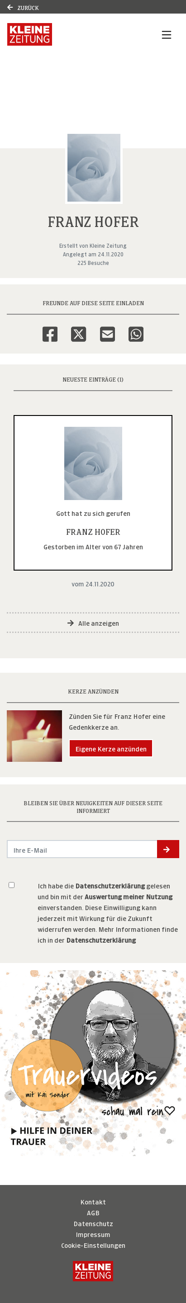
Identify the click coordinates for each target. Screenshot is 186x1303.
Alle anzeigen (93, 622)
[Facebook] (50, 328)
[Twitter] (78, 328)
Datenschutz (93, 1222)
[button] (168, 849)
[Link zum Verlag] (67, 34)
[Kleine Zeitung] (93, 1271)
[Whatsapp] (136, 328)
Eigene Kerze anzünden (111, 748)
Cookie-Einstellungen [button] (93, 1244)
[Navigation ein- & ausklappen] (166, 34)
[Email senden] (82, 849)
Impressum (93, 1233)
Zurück (23, 7)
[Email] (107, 328)
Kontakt (93, 1201)
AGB (93, 1212)
